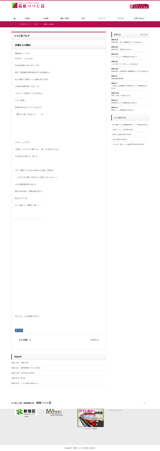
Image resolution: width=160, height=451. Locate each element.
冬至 (114, 139)
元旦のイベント (117, 130)
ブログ (27, 53)
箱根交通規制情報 (117, 78)
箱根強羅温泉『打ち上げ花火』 (31, 368)
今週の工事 (24, 363)
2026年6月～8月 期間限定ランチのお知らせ (126, 42)
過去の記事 (144, 34)
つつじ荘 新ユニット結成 (122, 144)
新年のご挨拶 (117, 134)
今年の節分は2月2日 (27, 373)
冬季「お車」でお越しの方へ (121, 95)
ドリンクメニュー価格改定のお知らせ (124, 57)
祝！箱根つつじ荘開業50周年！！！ (124, 125)
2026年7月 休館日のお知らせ (121, 49)
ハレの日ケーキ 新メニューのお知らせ (124, 64)
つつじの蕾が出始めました (30, 383)
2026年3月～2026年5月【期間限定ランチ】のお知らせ (129, 71)
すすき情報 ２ (25, 340)
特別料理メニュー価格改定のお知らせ (124, 103)
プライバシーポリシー (116, 410)
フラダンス (94, 340)
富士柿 (23, 378)
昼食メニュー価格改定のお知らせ (122, 110)
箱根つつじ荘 (78, 448)
